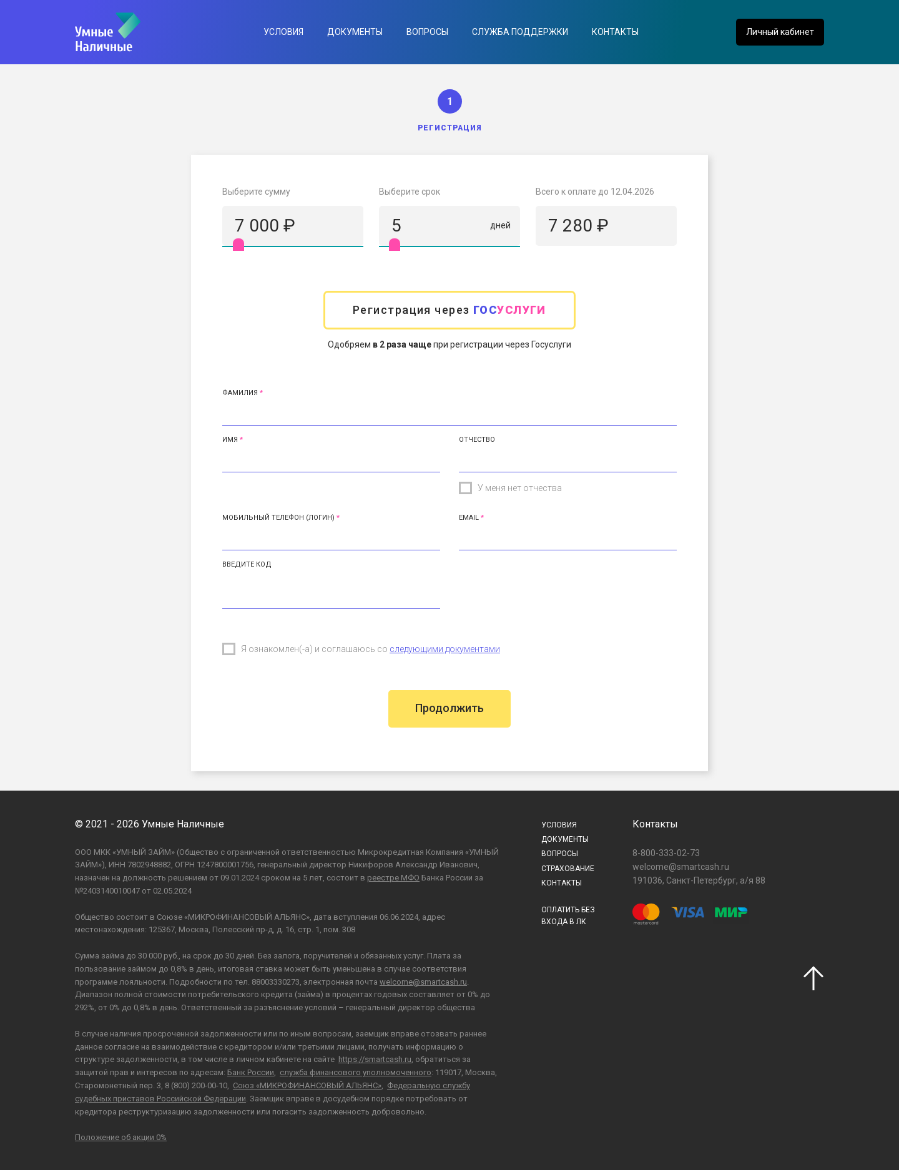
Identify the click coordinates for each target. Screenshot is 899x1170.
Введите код (247, 564)
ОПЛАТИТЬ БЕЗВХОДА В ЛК (568, 915)
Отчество (477, 440)
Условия (283, 32)
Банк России (250, 1072)
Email (469, 518)
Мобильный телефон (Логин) (278, 518)
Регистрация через (449, 309)
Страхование (567, 868)
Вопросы (427, 32)
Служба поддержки (520, 32)
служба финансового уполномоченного (355, 1072)
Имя (230, 440)
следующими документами (445, 649)
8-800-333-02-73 (666, 853)
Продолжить (449, 707)
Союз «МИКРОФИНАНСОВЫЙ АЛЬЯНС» (307, 1085)
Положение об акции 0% (121, 1137)
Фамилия (240, 393)
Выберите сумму (256, 192)
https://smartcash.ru (374, 1059)
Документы (355, 32)
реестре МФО (393, 877)
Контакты (615, 32)
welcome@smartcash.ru (423, 982)
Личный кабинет (780, 32)
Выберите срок (409, 192)
